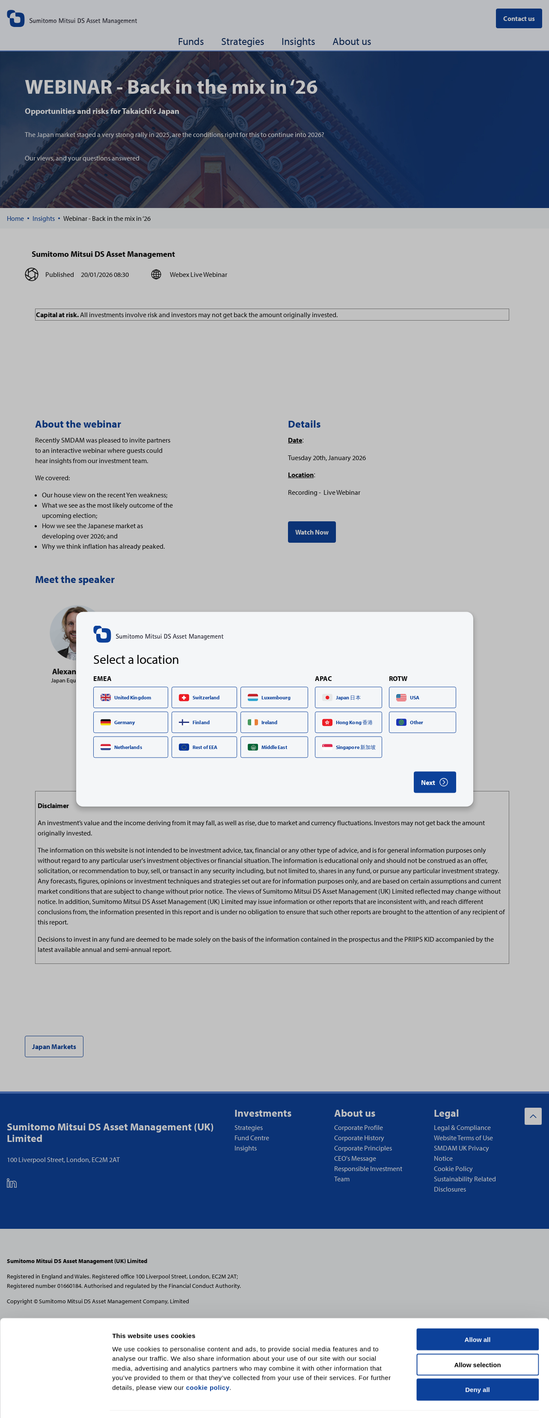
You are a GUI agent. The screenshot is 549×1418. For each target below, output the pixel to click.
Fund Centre (251, 1137)
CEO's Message (355, 1158)
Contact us (519, 18)
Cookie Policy (453, 1168)
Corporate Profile (358, 1127)
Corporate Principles (363, 1148)
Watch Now (312, 532)
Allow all (478, 1313)
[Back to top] (533, 1116)
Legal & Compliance (462, 1127)
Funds (191, 41)
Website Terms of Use (463, 1137)
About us (351, 41)
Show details (449, 1401)
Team (342, 1178)
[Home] (15, 218)
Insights (298, 41)
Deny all (477, 1363)
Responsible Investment (368, 1168)
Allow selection (477, 1338)
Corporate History (359, 1137)
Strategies (242, 41)
